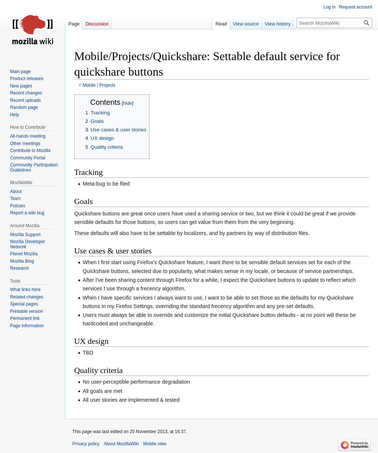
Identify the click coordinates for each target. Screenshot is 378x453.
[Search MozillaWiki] (334, 23)
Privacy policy (85, 443)
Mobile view (154, 443)
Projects (107, 85)
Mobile (89, 85)
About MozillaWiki (121, 443)
